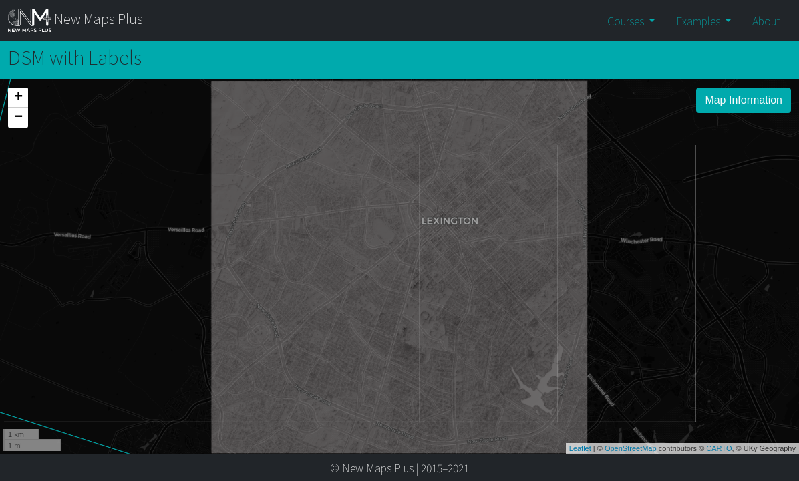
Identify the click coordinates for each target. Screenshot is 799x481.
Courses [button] (627, 21)
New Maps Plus (75, 20)
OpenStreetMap (631, 446)
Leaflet (580, 446)
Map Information (743, 100)
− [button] (18, 118)
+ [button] (18, 98)
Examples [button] (699, 21)
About (766, 21)
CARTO (719, 446)
